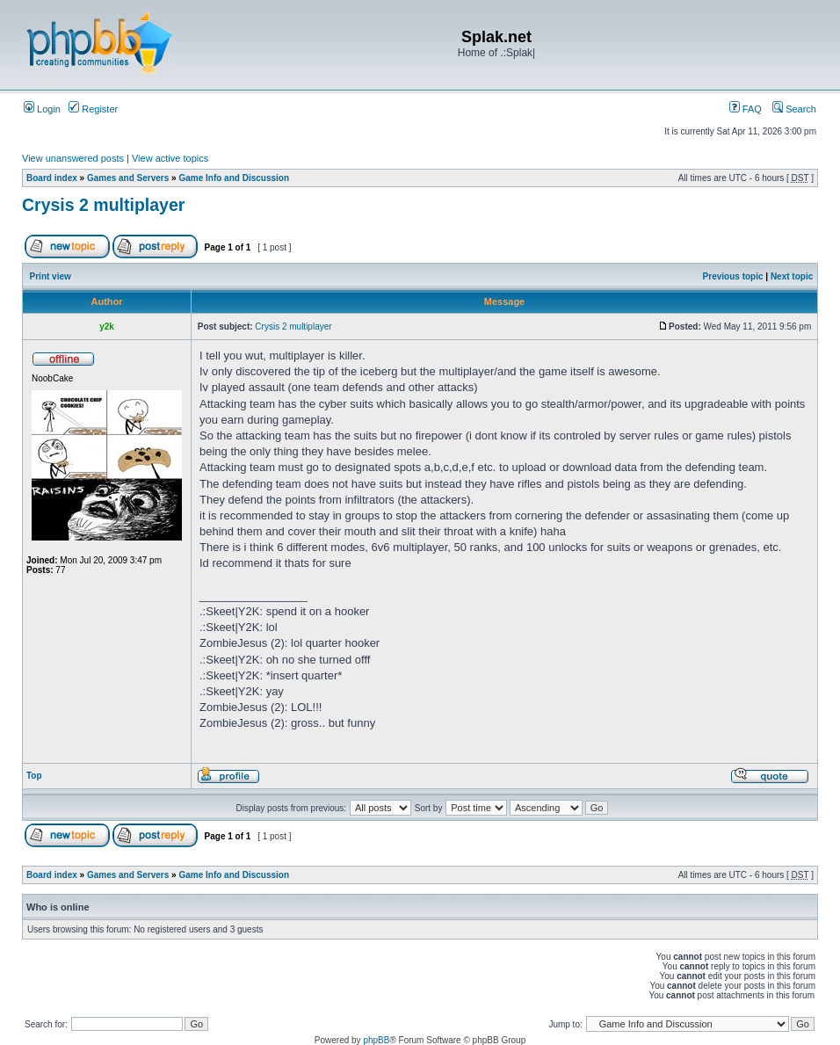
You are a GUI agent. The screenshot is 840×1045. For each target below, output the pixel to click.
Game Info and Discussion (233, 178)
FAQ (745, 109)
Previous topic (733, 276)
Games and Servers (128, 178)
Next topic (792, 276)
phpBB (376, 1040)
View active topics (170, 158)
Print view (50, 276)
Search (794, 109)
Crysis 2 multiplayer (103, 204)
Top (34, 775)
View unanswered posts (73, 158)
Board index (51, 178)
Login (42, 109)
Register (93, 109)
